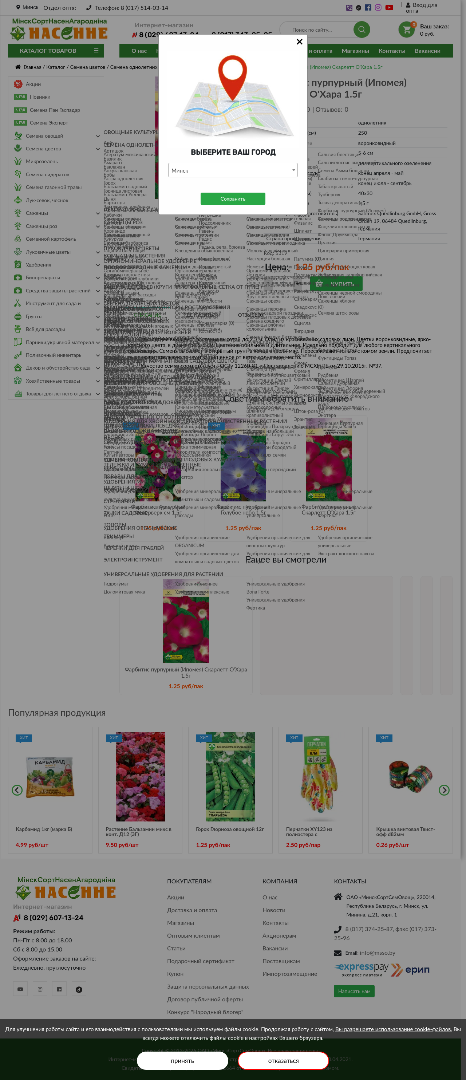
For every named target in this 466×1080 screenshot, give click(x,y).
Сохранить (233, 199)
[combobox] (233, 170)
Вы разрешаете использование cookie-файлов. (393, 1029)
